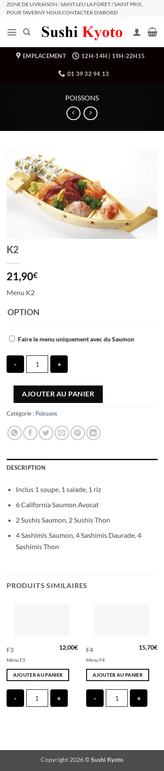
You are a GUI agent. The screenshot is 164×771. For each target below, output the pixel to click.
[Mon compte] (137, 31)
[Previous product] (90, 113)
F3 (10, 650)
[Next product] (73, 113)
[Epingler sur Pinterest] (77, 433)
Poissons (82, 97)
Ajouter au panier (58, 394)
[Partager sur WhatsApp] (14, 433)
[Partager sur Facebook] (30, 433)
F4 (89, 650)
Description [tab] (26, 467)
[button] (12, 32)
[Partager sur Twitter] (46, 433)
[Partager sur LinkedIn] (93, 433)
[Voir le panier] (152, 31)
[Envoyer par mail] (62, 433)
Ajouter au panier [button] (38, 675)
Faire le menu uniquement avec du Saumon (76, 339)
